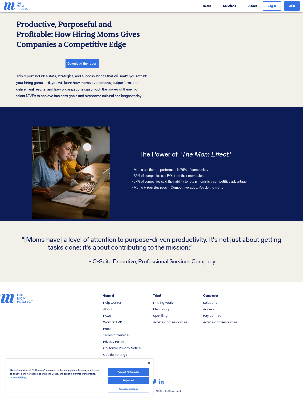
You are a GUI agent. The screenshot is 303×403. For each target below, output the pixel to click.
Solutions (229, 6)
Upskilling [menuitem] (160, 315)
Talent (207, 6)
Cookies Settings (128, 387)
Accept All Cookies (128, 368)
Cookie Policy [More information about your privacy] (18, 373)
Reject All (128, 377)
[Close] (149, 359)
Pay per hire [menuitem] (212, 315)
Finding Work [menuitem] (163, 302)
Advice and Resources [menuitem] (170, 322)
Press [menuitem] (107, 329)
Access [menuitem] (208, 309)
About (252, 6)
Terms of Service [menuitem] (116, 335)
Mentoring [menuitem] (161, 309)
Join (292, 6)
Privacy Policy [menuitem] (113, 342)
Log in (272, 6)
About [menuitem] (107, 309)
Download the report (82, 63)
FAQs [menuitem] (107, 315)
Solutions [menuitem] (210, 302)
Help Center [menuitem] (112, 302)
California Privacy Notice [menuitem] (122, 348)
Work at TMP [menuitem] (112, 322)
